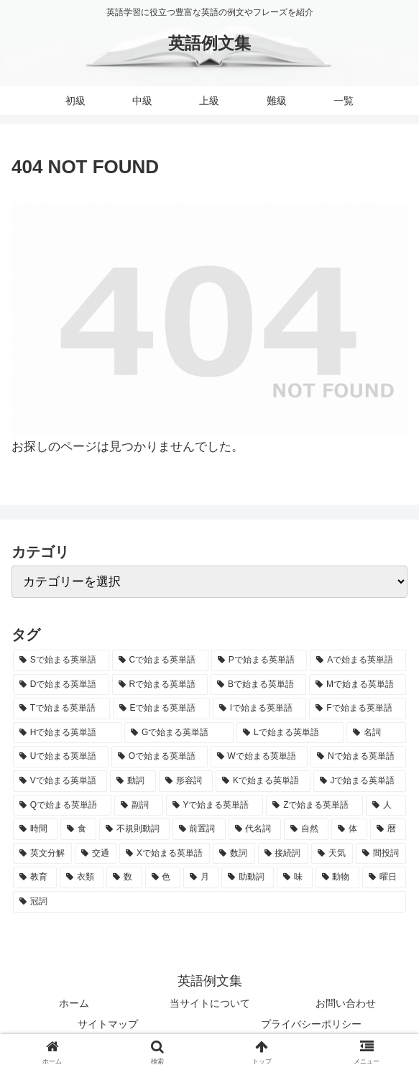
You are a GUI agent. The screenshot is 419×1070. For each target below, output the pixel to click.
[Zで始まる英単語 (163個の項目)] (314, 805)
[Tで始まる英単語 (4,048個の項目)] (61, 708)
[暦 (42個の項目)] (388, 829)
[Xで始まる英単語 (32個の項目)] (164, 853)
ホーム (74, 1003)
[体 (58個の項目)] (349, 829)
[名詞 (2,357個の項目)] (376, 733)
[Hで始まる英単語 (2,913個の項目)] (67, 733)
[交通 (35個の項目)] (95, 853)
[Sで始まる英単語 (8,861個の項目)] (61, 660)
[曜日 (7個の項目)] (384, 877)
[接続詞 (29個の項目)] (283, 853)
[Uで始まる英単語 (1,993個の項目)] (61, 756)
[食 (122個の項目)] (78, 829)
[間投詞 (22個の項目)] (381, 853)
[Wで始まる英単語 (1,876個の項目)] (259, 756)
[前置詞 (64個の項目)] (199, 829)
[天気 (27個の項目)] (332, 853)
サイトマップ (108, 1024)
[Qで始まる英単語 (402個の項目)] (62, 805)
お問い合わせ (346, 1003)
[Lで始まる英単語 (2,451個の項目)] (290, 733)
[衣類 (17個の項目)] (81, 877)
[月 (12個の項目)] (200, 877)
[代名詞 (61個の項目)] (255, 829)
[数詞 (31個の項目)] (233, 853)
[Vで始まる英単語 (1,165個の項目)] (60, 781)
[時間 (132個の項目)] (35, 829)
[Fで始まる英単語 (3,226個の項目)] (357, 708)
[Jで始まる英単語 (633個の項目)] (359, 781)
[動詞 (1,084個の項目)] (132, 781)
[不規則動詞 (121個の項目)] (134, 829)
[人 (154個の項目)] (386, 805)
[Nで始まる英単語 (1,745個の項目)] (358, 756)
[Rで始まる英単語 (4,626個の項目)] (160, 685)
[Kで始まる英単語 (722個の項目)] (263, 781)
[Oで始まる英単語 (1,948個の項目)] (159, 756)
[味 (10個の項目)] (294, 877)
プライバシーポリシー (311, 1024)
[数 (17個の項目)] (124, 877)
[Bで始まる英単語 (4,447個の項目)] (258, 685)
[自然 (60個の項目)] (306, 829)
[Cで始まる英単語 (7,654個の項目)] (160, 660)
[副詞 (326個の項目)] (138, 805)
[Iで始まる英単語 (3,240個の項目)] (260, 708)
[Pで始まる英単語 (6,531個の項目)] (259, 660)
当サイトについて (210, 1003)
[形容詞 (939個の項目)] (186, 781)
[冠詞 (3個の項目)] (209, 902)
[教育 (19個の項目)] (35, 877)
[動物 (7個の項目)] (337, 877)
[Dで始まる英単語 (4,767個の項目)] (61, 685)
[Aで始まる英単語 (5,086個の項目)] (358, 660)
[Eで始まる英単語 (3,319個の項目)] (161, 708)
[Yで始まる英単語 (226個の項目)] (215, 805)
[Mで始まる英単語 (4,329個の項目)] (357, 685)
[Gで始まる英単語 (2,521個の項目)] (179, 733)
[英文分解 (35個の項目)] (42, 853)
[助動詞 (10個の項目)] (247, 877)
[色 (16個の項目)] (162, 877)
